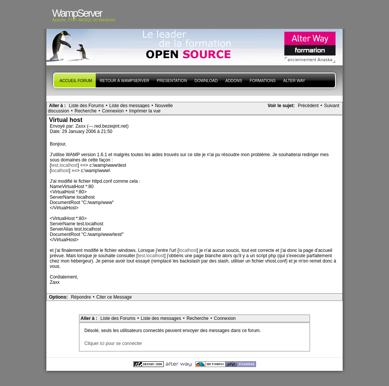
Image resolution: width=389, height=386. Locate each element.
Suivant (331, 105)
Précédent (308, 105)
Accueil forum (76, 81)
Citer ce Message (114, 297)
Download (206, 81)
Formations (262, 81)
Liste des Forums (86, 105)
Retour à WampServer (124, 81)
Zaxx (81, 126)
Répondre (81, 297)
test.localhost (64, 165)
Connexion (112, 111)
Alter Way (294, 81)
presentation (172, 81)
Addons (233, 81)
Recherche (85, 111)
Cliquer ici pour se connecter (113, 343)
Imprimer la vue (145, 111)
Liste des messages (129, 105)
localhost (60, 170)
